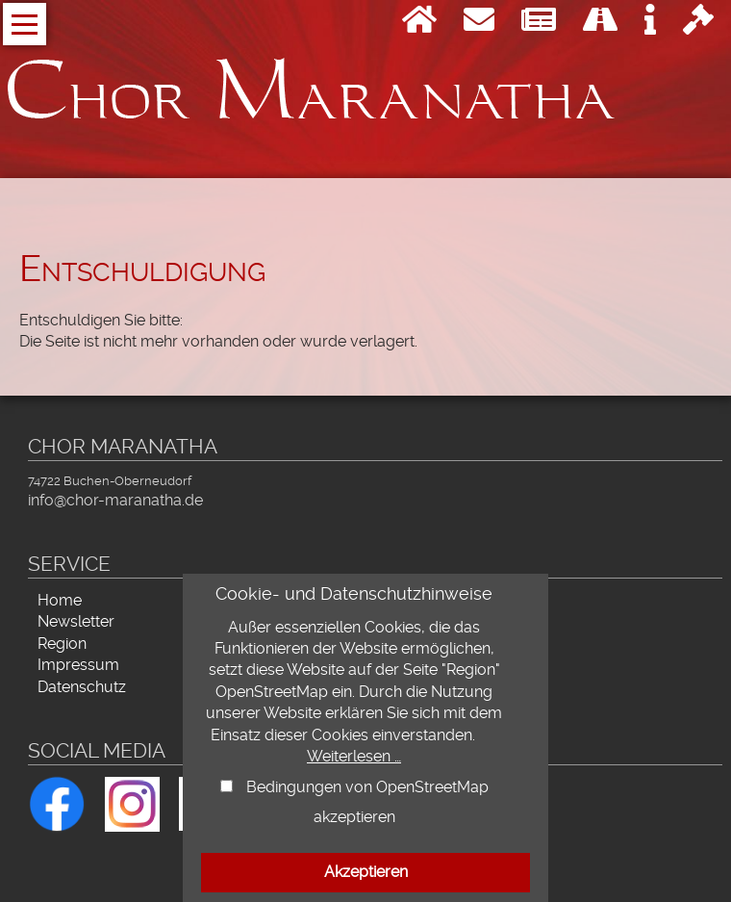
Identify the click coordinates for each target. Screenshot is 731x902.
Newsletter (76, 621)
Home (60, 600)
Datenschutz (82, 687)
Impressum (78, 665)
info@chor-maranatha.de (115, 500)
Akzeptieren (366, 872)
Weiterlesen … (354, 756)
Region (62, 643)
